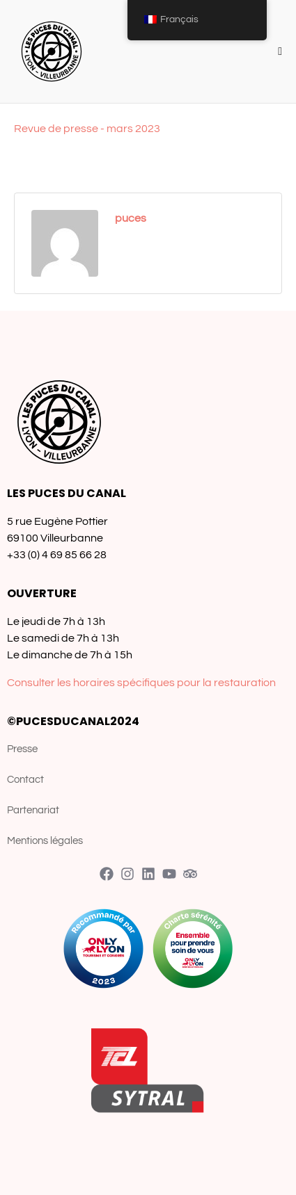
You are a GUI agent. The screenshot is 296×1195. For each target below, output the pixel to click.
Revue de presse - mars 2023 (87, 128)
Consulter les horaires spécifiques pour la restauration (141, 682)
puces (130, 218)
